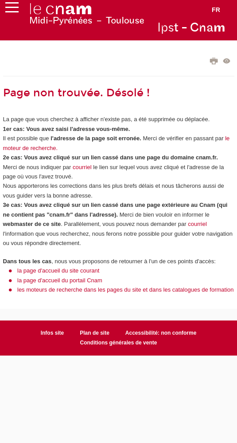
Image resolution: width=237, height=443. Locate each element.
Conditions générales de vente (118, 343)
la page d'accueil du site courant (58, 270)
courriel (82, 167)
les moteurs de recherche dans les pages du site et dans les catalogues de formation (125, 289)
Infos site (52, 333)
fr (216, 9)
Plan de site (94, 333)
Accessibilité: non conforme (161, 333)
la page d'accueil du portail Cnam (59, 280)
